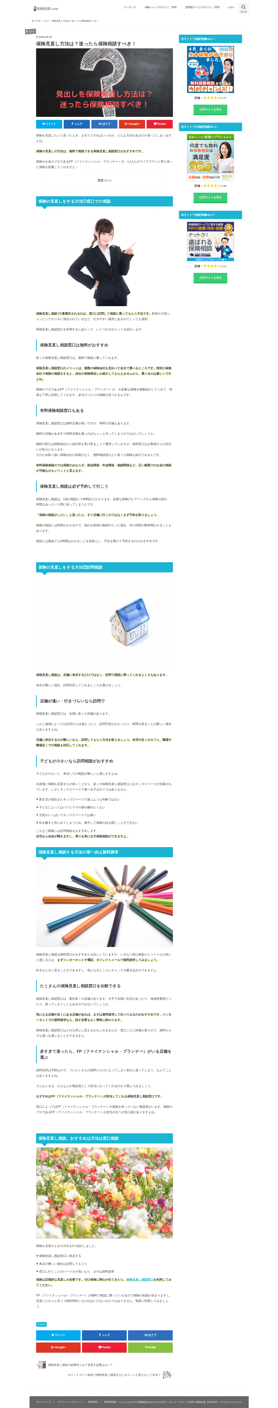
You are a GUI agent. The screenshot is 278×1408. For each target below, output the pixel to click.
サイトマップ (43, 1401)
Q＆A (231, 7)
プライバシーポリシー (69, 1401)
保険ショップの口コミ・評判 (160, 7)
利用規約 (93, 1401)
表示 (108, 180)
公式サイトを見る (210, 109)
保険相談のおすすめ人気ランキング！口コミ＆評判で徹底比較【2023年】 (178, 1402)
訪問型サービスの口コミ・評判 (202, 7)
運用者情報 (110, 1401)
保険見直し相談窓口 (139, 1279)
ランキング (130, 7)
